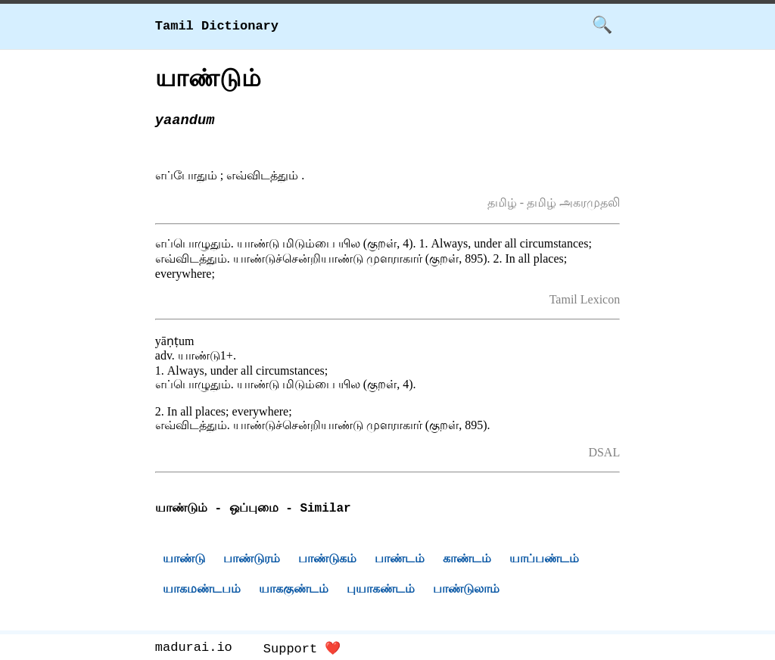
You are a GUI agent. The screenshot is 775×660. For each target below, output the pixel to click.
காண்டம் (467, 560)
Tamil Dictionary (217, 26)
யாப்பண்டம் (544, 560)
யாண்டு (184, 560)
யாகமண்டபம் (202, 590)
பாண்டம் (400, 560)
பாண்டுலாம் (466, 590)
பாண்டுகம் (327, 560)
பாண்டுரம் (251, 560)
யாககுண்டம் (293, 590)
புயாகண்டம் (381, 590)
